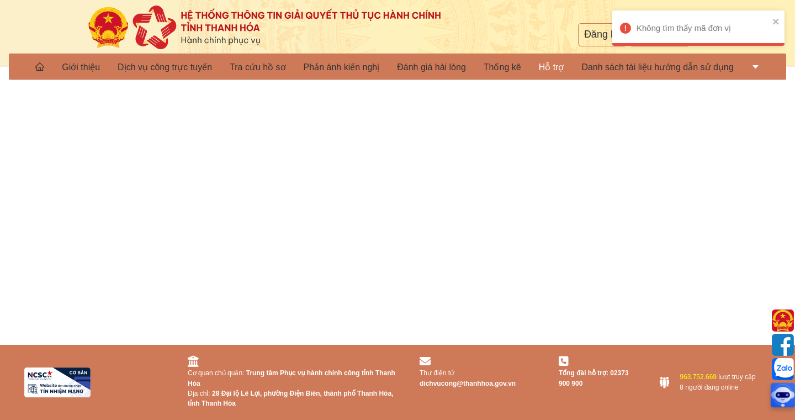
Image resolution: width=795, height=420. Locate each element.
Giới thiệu (81, 67)
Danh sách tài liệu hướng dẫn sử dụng (657, 67)
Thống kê (502, 67)
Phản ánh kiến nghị (342, 67)
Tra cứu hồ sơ (258, 67)
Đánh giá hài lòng (431, 67)
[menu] (397, 66)
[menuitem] (39, 66)
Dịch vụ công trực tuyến (165, 67)
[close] (782, 21)
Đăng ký (602, 34)
